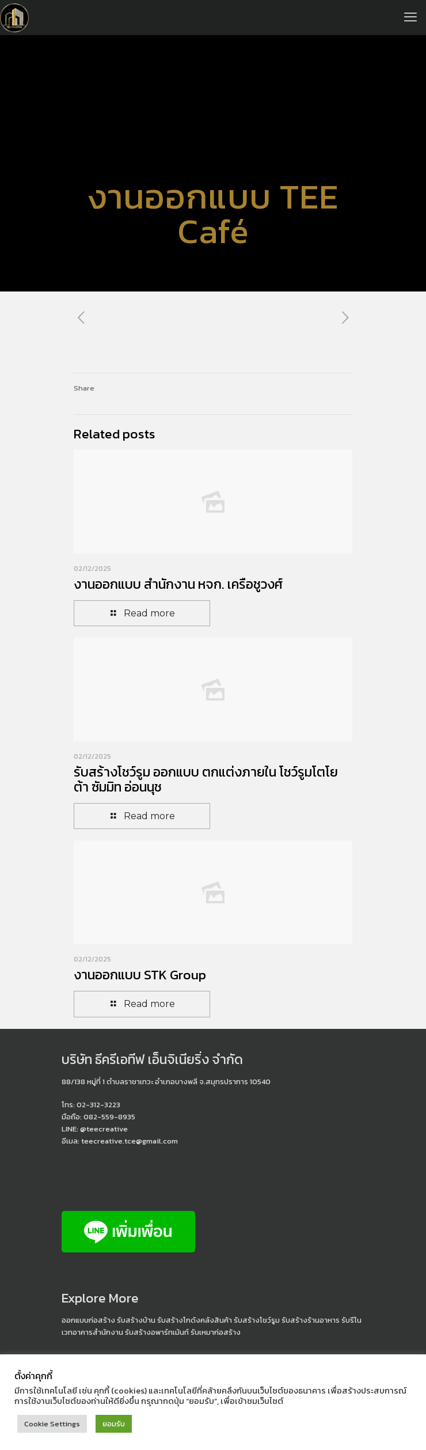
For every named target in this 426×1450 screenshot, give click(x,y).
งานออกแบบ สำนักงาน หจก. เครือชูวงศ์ (178, 584)
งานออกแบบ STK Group (140, 975)
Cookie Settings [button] (52, 1423)
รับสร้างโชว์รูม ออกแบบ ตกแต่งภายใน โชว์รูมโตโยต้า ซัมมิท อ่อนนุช (206, 779)
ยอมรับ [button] (113, 1423)
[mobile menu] (410, 17)
